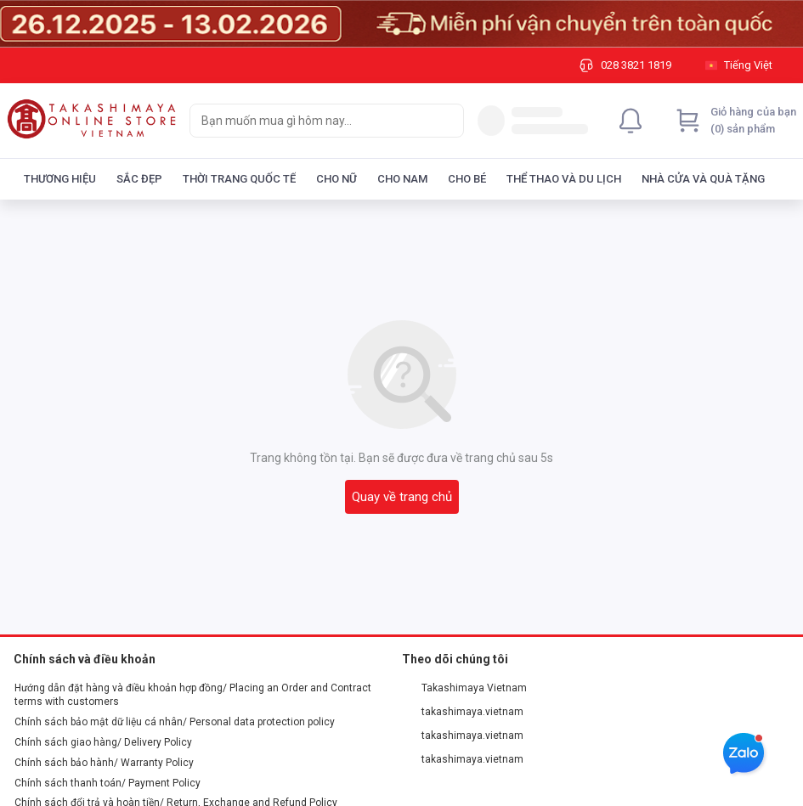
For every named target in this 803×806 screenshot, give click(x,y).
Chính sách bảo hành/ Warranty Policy (104, 763)
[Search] (447, 120)
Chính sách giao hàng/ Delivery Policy (103, 742)
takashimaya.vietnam (463, 712)
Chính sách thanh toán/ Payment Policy (107, 783)
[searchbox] (311, 120)
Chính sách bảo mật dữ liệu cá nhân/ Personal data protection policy (174, 722)
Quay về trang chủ (402, 497)
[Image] (401, 24)
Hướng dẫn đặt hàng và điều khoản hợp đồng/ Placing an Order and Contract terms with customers (192, 694)
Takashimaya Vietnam (465, 688)
